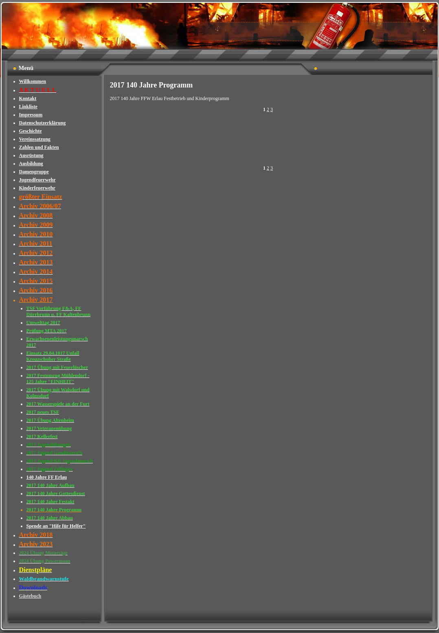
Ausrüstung (31, 155)
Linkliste (28, 106)
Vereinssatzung (34, 139)
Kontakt (28, 98)
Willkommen (32, 81)
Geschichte (30, 131)
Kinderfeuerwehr (37, 188)
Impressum (31, 115)
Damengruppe (34, 172)
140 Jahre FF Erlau (46, 477)
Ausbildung (31, 163)
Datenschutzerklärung (42, 123)
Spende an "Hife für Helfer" (56, 526)
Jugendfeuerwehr (37, 180)
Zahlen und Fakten (39, 147)
